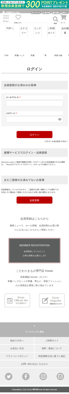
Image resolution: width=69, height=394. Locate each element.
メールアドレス (13, 97)
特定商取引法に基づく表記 (51, 356)
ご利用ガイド (51, 30)
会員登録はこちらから (34, 218)
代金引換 (46, 13)
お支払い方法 (17, 348)
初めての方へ (17, 340)
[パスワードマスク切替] (59, 119)
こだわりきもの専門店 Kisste (34, 270)
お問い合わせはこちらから (34, 364)
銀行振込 (56, 13)
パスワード (11, 113)
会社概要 (65, 30)
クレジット (35, 13)
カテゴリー (23, 30)
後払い (65, 13)
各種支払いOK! (13, 12)
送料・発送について (52, 348)
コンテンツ (37, 30)
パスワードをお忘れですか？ (56, 141)
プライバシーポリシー (17, 356)
